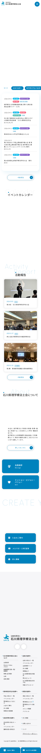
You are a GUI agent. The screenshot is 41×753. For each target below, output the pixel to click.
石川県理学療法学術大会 (29, 681)
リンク (24, 729)
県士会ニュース (27, 678)
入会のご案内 (7, 705)
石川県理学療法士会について (10, 657)
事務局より (26, 671)
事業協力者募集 (8, 711)
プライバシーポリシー (30, 734)
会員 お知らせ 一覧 (28, 660)
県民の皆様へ (16, 101)
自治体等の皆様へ (17, 115)
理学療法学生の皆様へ (24, 98)
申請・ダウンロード (28, 685)
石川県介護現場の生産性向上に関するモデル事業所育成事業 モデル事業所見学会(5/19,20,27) (18, 120)
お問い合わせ (26, 723)
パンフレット (26, 711)
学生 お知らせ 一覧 (9, 696)
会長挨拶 (6, 662)
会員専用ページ (27, 666)
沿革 (5, 676)
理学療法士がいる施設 (28, 705)
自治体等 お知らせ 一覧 (10, 723)
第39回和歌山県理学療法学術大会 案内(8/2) (18, 162)
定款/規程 (6, 679)
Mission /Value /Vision (8, 666)
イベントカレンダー (28, 663)
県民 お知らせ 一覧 (28, 696)
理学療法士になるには (9, 702)
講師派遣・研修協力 (9, 729)
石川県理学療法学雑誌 (29, 674)
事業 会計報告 (8, 674)
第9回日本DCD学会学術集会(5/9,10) (16, 134)
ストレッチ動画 (27, 709)
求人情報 (25, 668)
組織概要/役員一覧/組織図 (9, 670)
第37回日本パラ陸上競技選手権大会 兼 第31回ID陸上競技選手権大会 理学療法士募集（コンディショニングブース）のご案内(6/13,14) (18, 145)
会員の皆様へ (16, 98)
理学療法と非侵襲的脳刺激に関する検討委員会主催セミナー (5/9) (18, 105)
